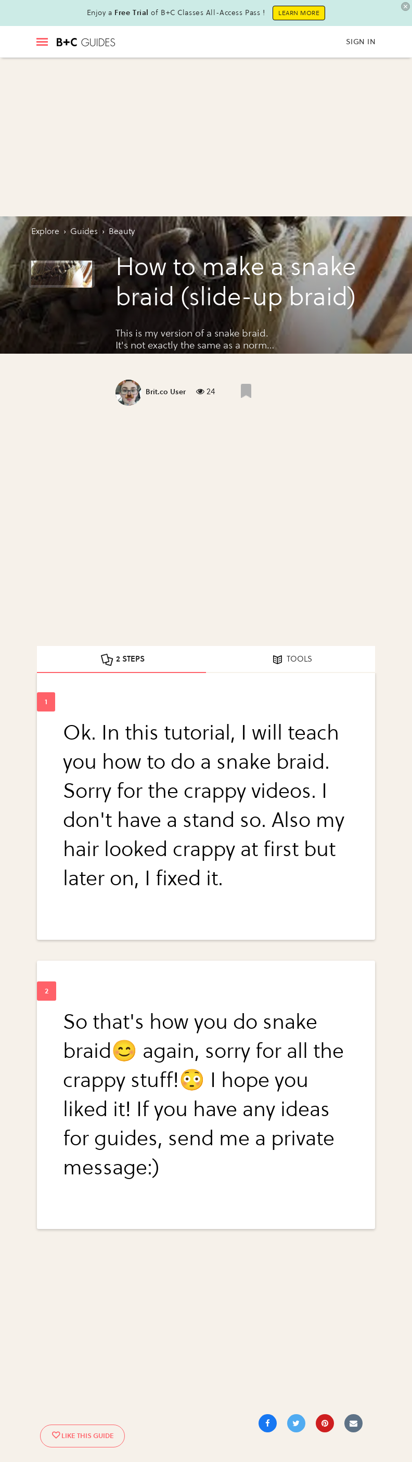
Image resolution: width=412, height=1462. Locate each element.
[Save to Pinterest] (325, 1423)
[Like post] (246, 391)
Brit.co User (166, 391)
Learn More (298, 13)
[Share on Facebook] (268, 1423)
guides (84, 231)
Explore (45, 231)
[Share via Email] (353, 1423)
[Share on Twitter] (296, 1423)
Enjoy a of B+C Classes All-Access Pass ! (176, 12)
